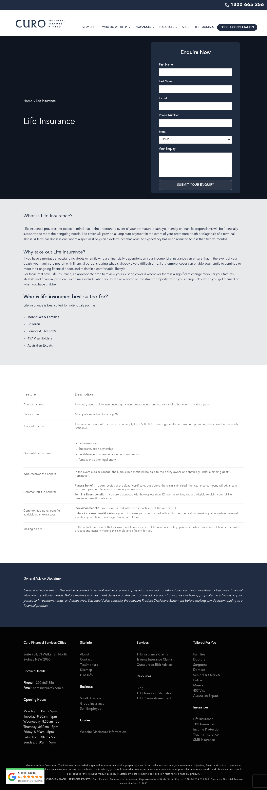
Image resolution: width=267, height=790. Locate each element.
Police (197, 680)
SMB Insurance (204, 740)
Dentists (199, 670)
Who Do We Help (116, 27)
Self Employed (90, 708)
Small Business (90, 698)
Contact (86, 659)
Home (28, 101)
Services (90, 27)
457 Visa (199, 690)
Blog (140, 688)
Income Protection (207, 729)
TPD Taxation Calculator (154, 693)
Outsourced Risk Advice (154, 665)
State (162, 132)
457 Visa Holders (39, 338)
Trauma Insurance (206, 734)
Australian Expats (40, 345)
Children (33, 324)
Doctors (199, 659)
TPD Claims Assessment (154, 698)
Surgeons (200, 665)
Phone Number (169, 115)
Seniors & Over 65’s (41, 331)
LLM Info (86, 675)
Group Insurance (92, 703)
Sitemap (86, 670)
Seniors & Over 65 (206, 675)
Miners (198, 685)
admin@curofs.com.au (49, 688)
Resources (168, 27)
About (186, 27)
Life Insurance (203, 719)
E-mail (163, 98)
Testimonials (204, 27)
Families (199, 654)
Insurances (145, 27)
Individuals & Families (43, 317)
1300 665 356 (44, 683)
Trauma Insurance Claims (155, 659)
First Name (166, 64)
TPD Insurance (203, 724)
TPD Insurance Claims (152, 654)
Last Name (165, 81)
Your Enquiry (167, 149)
